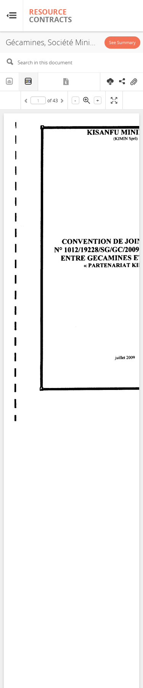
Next (61, 101)
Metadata (66, 81)
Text (9, 81)
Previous (27, 101)
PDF (28, 82)
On (133, 82)
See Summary (122, 42)
